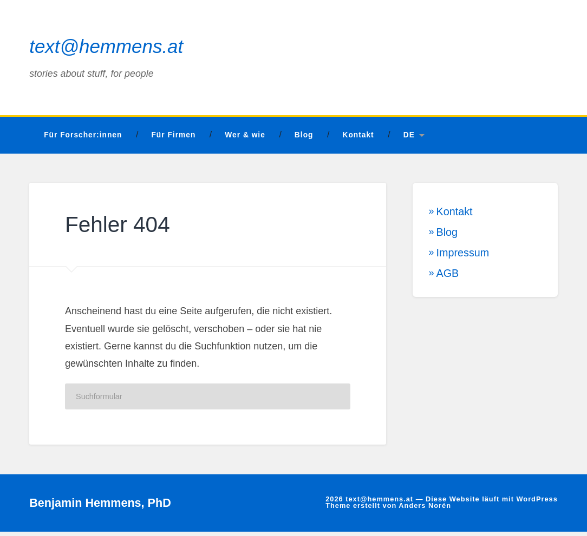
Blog (304, 140)
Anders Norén (425, 510)
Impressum (463, 257)
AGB (447, 277)
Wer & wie (245, 140)
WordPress (536, 503)
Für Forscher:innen (83, 140)
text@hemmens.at (108, 49)
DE (409, 140)
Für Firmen (173, 140)
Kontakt (358, 140)
